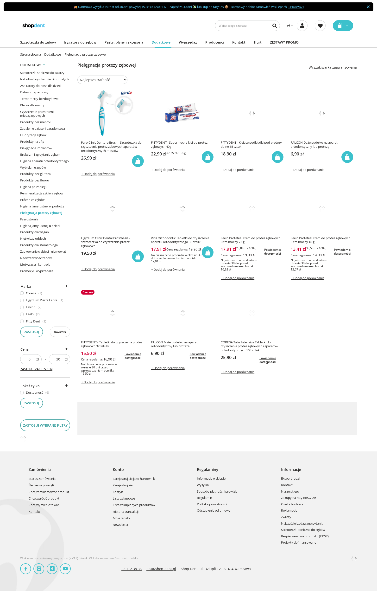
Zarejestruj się (122, 485)
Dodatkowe (161, 42)
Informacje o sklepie (211, 479)
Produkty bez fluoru (34, 180)
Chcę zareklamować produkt (49, 492)
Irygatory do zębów (80, 42)
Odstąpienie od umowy (213, 511)
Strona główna (30, 54)
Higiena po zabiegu (33, 187)
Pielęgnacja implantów (36, 148)
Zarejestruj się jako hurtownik (134, 479)
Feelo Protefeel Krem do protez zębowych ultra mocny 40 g (320, 240)
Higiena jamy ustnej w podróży (42, 206)
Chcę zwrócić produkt (44, 499)
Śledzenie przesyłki (42, 485)
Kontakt (238, 42)
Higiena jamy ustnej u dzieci (40, 226)
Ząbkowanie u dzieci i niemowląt (43, 251)
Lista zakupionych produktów (134, 505)
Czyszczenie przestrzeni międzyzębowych (37, 113)
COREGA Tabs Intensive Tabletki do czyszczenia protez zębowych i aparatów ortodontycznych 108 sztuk (249, 346)
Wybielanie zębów (33, 167)
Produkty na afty (32, 141)
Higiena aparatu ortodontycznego (44, 161)
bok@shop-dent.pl (161, 568)
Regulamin (204, 498)
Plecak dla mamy (32, 105)
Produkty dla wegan (34, 232)
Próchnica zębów (32, 200)
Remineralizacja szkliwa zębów (41, 193)
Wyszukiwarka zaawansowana (333, 67)
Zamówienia (40, 469)
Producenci (214, 42)
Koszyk (118, 492)
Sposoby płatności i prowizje (217, 492)
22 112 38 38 (131, 568)
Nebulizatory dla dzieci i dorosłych (44, 79)
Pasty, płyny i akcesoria (124, 42)
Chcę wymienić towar (44, 505)
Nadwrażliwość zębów (36, 258)
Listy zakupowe (124, 499)
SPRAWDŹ (296, 7)
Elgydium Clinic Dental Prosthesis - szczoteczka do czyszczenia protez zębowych (105, 242)
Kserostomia (29, 219)
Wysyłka (203, 485)
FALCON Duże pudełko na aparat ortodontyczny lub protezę (314, 145)
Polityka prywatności (212, 504)
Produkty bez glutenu (35, 174)
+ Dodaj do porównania (98, 174)
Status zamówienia (42, 479)
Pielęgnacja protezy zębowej (41, 213)
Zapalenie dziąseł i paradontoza (42, 128)
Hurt (258, 42)
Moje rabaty (121, 518)
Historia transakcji (125, 512)
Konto (118, 469)
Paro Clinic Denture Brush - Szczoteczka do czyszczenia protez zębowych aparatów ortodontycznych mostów (111, 147)
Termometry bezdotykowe (39, 98)
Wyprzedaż (188, 42)
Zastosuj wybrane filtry (45, 425)
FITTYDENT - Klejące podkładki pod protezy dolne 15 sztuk (251, 145)
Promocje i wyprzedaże (36, 271)
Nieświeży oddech (33, 238)
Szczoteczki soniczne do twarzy (42, 73)
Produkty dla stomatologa (39, 245)
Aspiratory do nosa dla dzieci (40, 86)
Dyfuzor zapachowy (34, 92)
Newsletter (120, 525)
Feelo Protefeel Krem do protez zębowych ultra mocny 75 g (250, 240)
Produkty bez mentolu (36, 122)
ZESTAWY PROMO (284, 42)
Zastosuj (31, 332)
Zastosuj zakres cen (36, 369)
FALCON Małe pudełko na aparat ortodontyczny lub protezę (174, 344)
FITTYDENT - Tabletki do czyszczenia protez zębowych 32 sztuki (111, 344)
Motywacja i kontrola (35, 264)
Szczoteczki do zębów (38, 42)
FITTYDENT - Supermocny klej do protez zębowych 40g (179, 145)
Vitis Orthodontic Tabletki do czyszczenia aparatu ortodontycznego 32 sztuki (180, 240)
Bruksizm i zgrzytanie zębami (40, 154)
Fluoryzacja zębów (33, 135)
